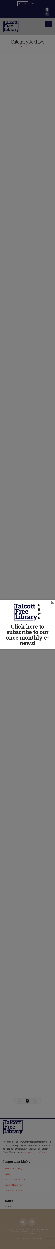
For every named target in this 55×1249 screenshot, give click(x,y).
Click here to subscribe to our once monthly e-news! (27, 635)
